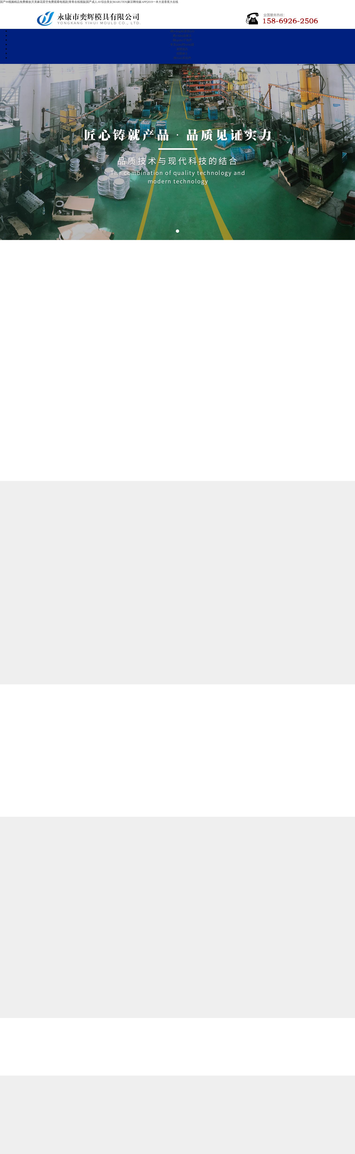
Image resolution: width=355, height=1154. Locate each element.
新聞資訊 (182, 49)
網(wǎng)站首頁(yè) (182, 31)
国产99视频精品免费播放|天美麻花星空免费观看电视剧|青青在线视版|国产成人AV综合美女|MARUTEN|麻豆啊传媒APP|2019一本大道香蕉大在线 (89, 2)
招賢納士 (182, 53)
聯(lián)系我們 (182, 58)
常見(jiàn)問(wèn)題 (182, 44)
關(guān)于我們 (182, 40)
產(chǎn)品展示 (182, 35)
